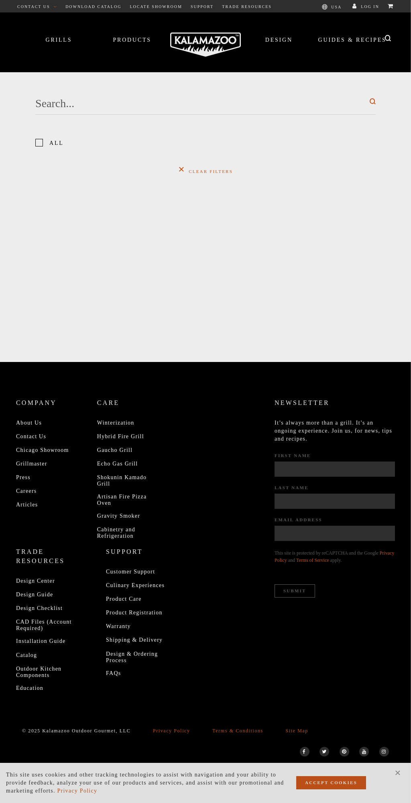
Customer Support (130, 572)
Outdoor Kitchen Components (38, 672)
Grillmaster (31, 464)
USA (332, 7)
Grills (58, 40)
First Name (293, 455)
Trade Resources (247, 6)
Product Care (124, 599)
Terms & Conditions (237, 731)
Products (132, 40)
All (56, 143)
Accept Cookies (331, 782)
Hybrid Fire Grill (120, 436)
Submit (294, 590)
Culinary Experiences (135, 585)
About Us (29, 423)
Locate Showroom (156, 6)
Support (202, 6)
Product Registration (134, 613)
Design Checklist (39, 608)
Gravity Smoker (118, 516)
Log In (365, 6)
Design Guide (34, 595)
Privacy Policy (171, 731)
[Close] (398, 772)
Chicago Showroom (42, 450)
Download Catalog (93, 6)
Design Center (35, 581)
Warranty (118, 626)
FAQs (113, 673)
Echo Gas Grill (117, 464)
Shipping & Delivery (134, 640)
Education (29, 688)
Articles (27, 505)
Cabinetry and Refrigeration (116, 533)
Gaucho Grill (115, 450)
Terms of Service (312, 560)
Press (23, 477)
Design (279, 40)
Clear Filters (205, 169)
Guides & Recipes (352, 40)
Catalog (26, 655)
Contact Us (37, 6)
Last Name (292, 487)
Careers (26, 491)
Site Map (296, 731)
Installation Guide (40, 641)
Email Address (298, 519)
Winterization (115, 423)
